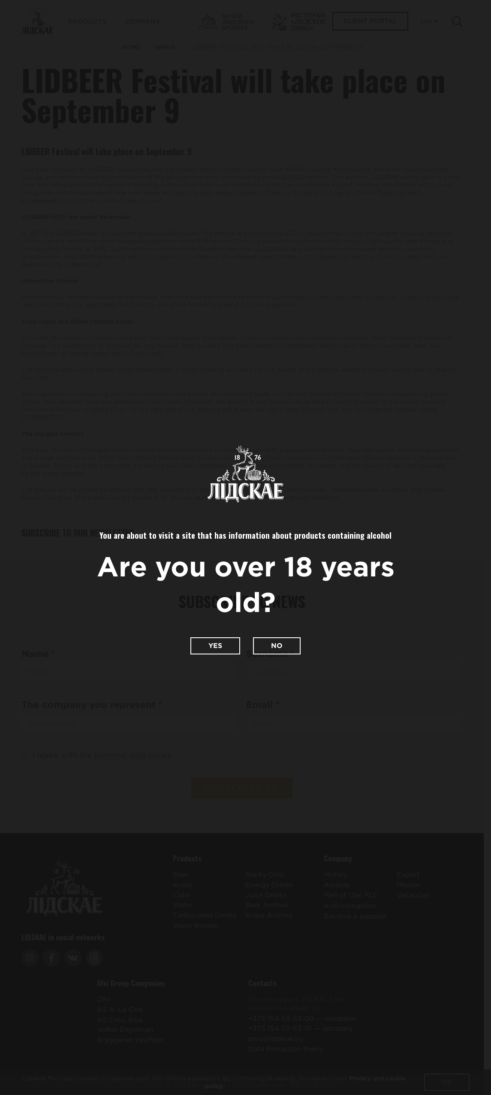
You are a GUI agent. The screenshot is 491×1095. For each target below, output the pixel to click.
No (277, 646)
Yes (215, 646)
